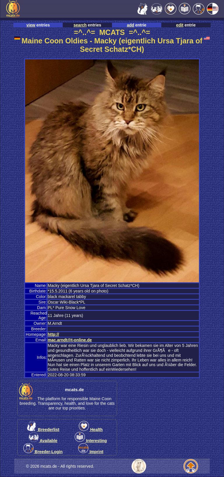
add (130, 25)
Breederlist (43, 429)
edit (179, 25)
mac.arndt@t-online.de (70, 340)
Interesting (91, 440)
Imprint (90, 451)
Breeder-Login (43, 451)
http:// (53, 334)
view (31, 25)
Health (91, 429)
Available (43, 440)
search (80, 25)
